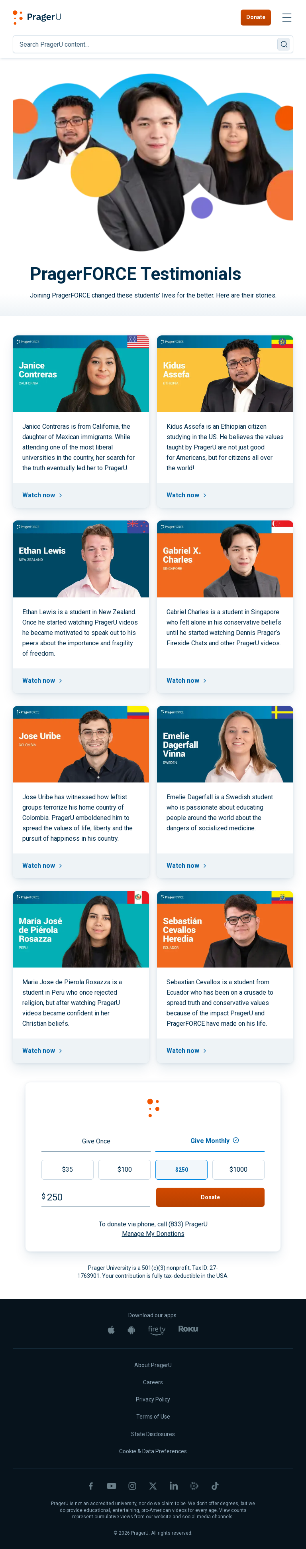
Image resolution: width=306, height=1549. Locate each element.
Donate (255, 17)
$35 (67, 1169)
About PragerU (153, 1365)
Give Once (96, 1141)
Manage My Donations (153, 1234)
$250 (181, 1170)
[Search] (153, 44)
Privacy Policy (153, 1399)
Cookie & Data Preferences (153, 1451)
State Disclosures (153, 1434)
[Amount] (98, 1197)
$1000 (238, 1169)
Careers (153, 1382)
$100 (125, 1169)
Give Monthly (214, 1141)
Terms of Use (153, 1416)
